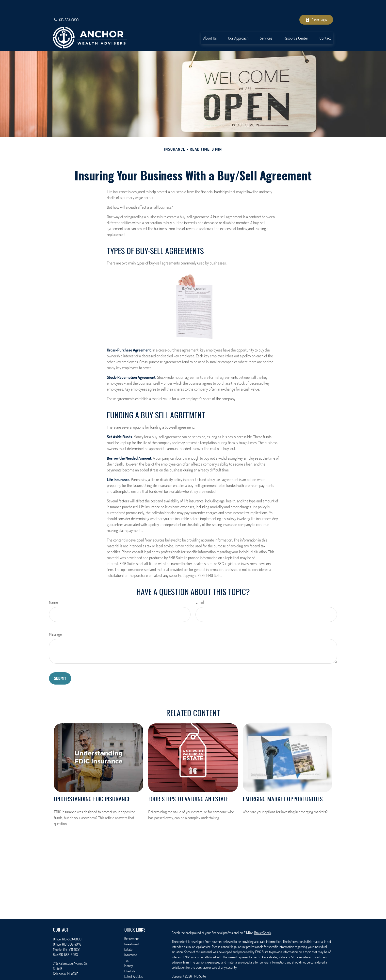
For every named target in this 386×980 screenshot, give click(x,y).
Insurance (130, 940)
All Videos (130, 967)
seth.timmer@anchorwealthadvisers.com (79, 967)
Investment (131, 929)
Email (199, 587)
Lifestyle (129, 956)
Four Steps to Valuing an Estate (188, 783)
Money (128, 951)
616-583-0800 (66, 5)
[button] (210, 23)
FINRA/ (250, 975)
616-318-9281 (71, 935)
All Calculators (133, 972)
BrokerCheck (262, 918)
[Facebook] (56, 975)
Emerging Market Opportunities (283, 783)
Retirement (131, 924)
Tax (126, 945)
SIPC (258, 975)
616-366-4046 (71, 929)
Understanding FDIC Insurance (92, 783)
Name (53, 587)
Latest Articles (133, 962)
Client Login (316, 5)
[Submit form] (60, 664)
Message (55, 619)
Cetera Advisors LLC (287, 970)
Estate (128, 935)
